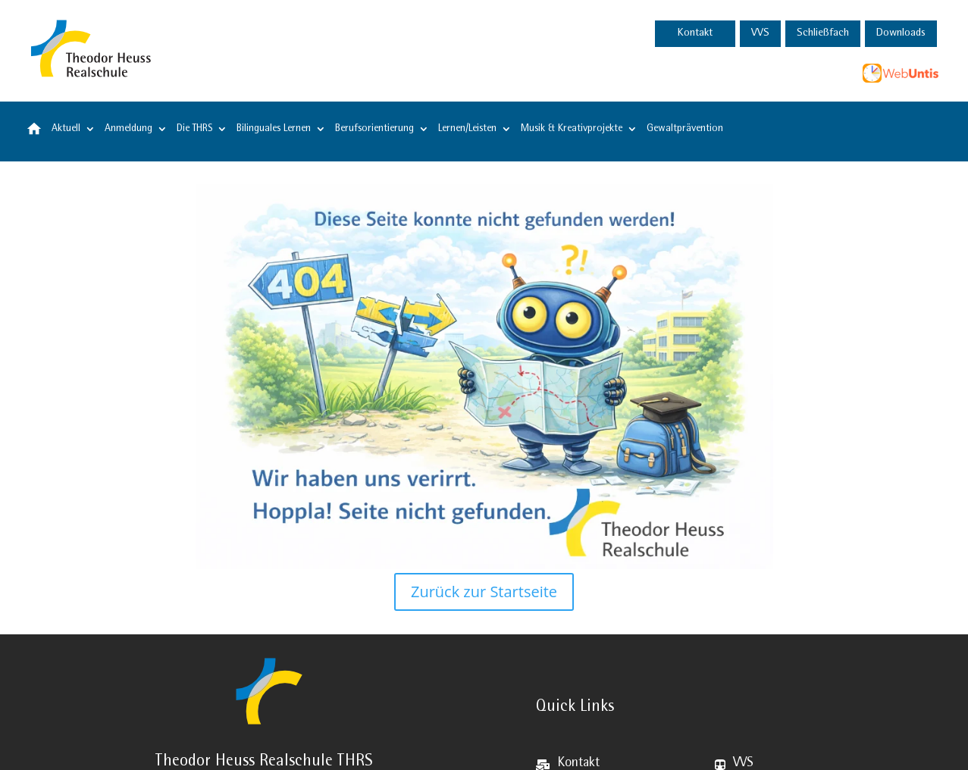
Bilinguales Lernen (274, 129)
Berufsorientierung (374, 129)
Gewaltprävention (685, 129)
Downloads (901, 33)
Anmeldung (128, 129)
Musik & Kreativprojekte (571, 129)
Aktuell (66, 129)
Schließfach (823, 33)
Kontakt (695, 33)
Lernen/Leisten (467, 129)
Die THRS (194, 129)
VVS (760, 33)
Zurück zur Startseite (484, 591)
